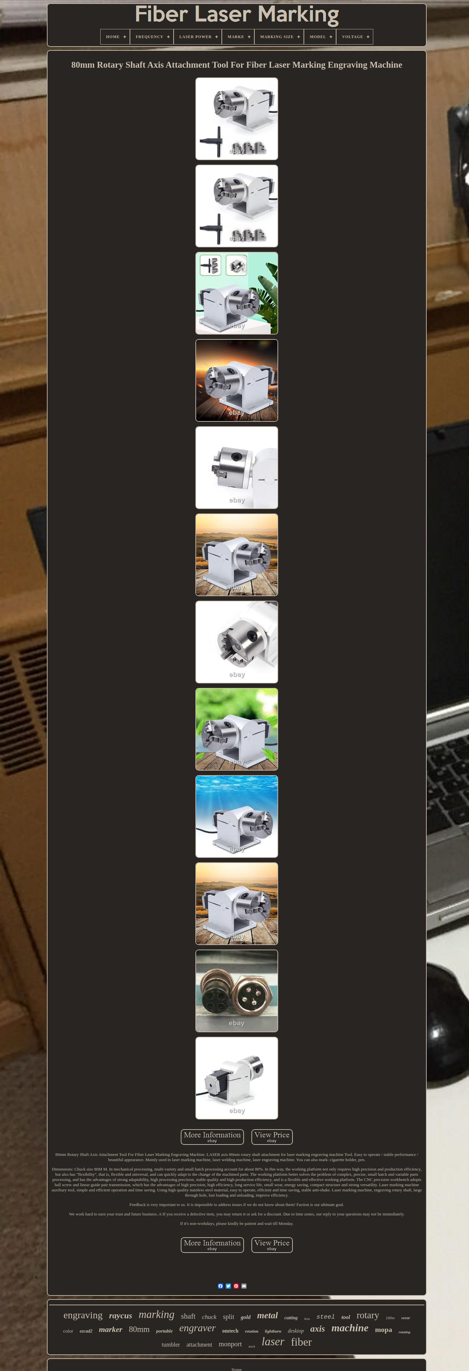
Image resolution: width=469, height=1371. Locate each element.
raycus (120, 1315)
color (68, 1331)
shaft (188, 1316)
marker (110, 1329)
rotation (251, 1331)
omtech (230, 1331)
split (228, 1316)
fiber (301, 1342)
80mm (139, 1329)
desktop (296, 1331)
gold (245, 1317)
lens (307, 1319)
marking (157, 1314)
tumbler (171, 1344)
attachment (199, 1344)
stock (252, 1346)
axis (317, 1329)
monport (230, 1344)
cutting (290, 1317)
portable (164, 1331)
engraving (83, 1314)
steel (325, 1317)
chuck (209, 1316)
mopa (383, 1329)
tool (345, 1317)
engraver (197, 1328)
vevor (405, 1318)
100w (390, 1317)
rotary (368, 1315)
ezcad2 (86, 1331)
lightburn (273, 1331)
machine (350, 1328)
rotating (404, 1332)
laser (273, 1341)
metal (267, 1315)
